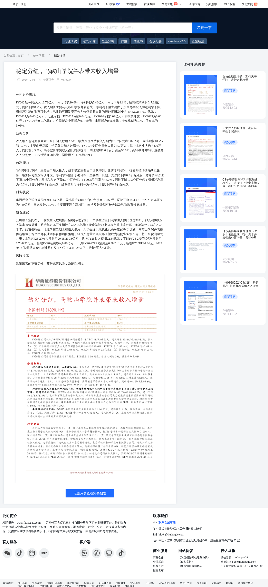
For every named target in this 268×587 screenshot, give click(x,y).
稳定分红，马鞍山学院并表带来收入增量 (67, 71)
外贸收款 (37, 583)
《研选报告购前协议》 (191, 566)
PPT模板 (149, 583)
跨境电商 (120, 583)
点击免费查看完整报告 (90, 493)
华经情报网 (73, 583)
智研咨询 (135, 583)
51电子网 (89, 583)
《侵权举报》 (186, 561)
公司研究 (39, 55)
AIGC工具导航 (54, 583)
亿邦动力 (216, 583)
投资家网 (202, 583)
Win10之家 (186, 583)
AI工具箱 (22, 583)
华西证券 (48, 79)
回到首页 (93, 4)
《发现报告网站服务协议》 (194, 557)
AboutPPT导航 (167, 583)
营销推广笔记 (245, 583)
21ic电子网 (105, 583)
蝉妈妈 (229, 583)
